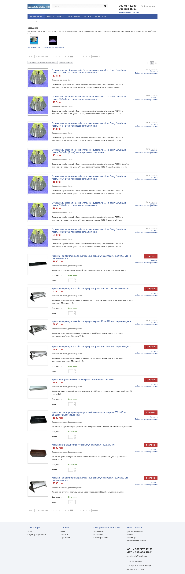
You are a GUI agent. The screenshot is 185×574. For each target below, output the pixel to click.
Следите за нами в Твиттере (140, 565)
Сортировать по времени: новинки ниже (42, 63)
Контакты (64, 535)
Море (87, 17)
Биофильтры (131, 538)
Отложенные (98, 535)
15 (86, 56)
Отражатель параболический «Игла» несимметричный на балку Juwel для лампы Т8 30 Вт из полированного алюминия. (89, 71)
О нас (63, 532)
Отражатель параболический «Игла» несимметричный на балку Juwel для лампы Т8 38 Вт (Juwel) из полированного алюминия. (89, 151)
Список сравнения (101, 538)
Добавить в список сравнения (146, 73)
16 (89, 56)
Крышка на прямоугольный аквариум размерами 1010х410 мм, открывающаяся (91, 321)
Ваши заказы (99, 532)
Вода (50, 17)
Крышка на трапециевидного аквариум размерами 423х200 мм (83, 445)
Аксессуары (101, 17)
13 (80, 56)
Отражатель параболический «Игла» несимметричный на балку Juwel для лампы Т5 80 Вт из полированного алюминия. (89, 204)
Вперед (96, 56)
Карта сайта (65, 538)
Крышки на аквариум (134, 532)
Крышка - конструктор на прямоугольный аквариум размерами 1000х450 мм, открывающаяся (90, 479)
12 (77, 56)
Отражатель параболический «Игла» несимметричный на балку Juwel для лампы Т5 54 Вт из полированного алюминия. (89, 98)
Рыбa (60, 17)
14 (83, 56)
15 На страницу (66, 63)
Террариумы (74, 17)
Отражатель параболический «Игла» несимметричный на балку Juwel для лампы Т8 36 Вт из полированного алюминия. (89, 177)
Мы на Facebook (135, 562)
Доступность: (57, 275)
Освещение (36, 17)
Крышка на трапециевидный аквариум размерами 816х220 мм (83, 379)
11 (74, 56)
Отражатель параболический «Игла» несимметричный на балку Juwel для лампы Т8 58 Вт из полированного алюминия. (89, 230)
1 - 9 (30, 56)
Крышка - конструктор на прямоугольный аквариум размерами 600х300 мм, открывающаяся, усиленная (89, 413)
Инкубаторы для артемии (136, 540)
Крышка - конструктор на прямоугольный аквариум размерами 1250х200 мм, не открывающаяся (91, 257)
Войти (30, 532)
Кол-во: (54, 281)
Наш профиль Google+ (135, 569)
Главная (31, 22)
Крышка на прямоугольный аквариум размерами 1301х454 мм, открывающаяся (91, 346)
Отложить (153, 71)
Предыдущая (41, 56)
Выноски (130, 535)
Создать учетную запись (37, 535)
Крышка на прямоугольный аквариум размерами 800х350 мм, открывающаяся (91, 288)
